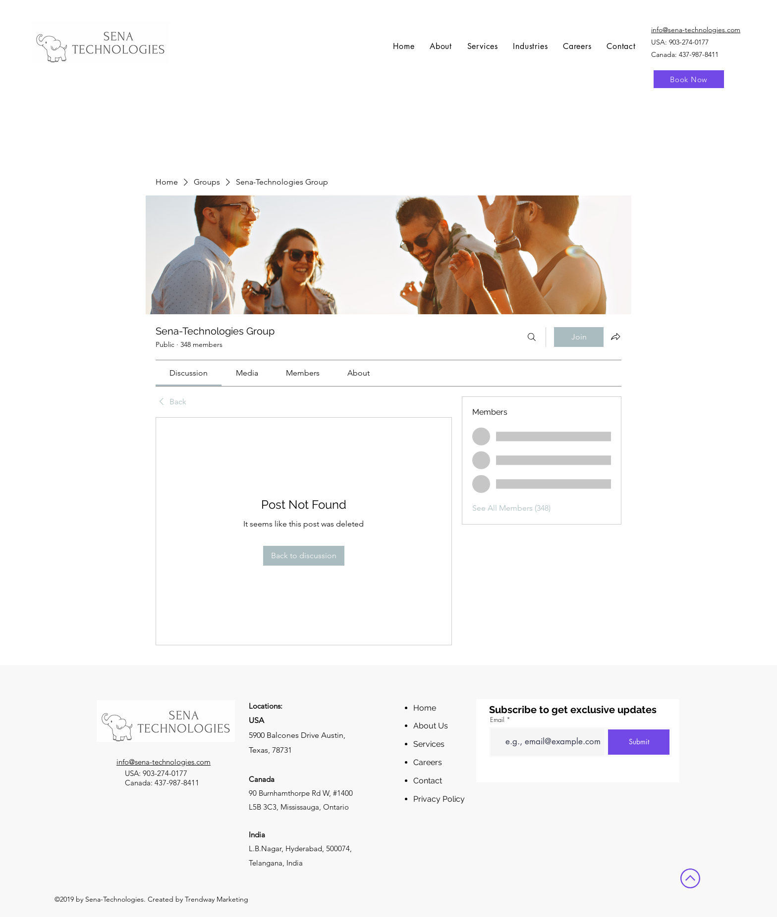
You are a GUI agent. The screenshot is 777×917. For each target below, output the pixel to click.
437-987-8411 (177, 782)
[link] (188, 373)
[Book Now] (689, 79)
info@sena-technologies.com (163, 762)
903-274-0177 (689, 42)
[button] (482, 46)
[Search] (532, 337)
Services (428, 744)
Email (497, 720)
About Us (430, 725)
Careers (427, 762)
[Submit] (639, 742)
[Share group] (615, 336)
